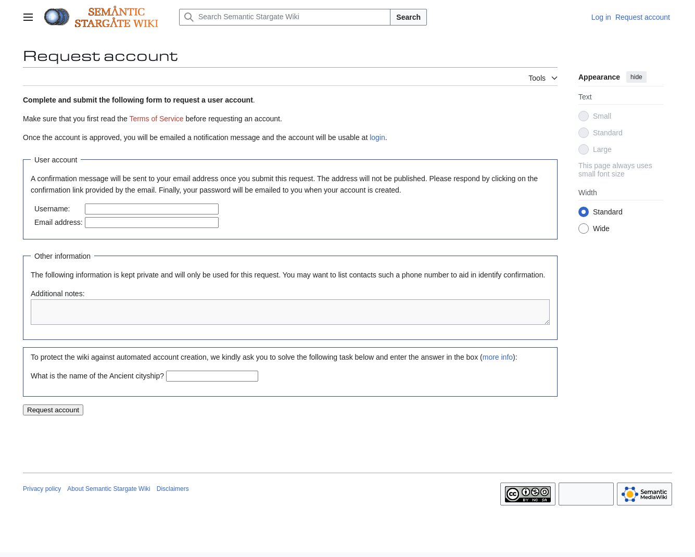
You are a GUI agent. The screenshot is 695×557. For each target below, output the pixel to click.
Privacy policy (42, 493)
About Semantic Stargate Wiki (108, 493)
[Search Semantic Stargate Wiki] (284, 17)
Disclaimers (173, 493)
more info (498, 362)
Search (408, 17)
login (377, 137)
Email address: (58, 222)
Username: (52, 209)
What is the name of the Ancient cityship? (97, 380)
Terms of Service (156, 119)
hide (636, 77)
